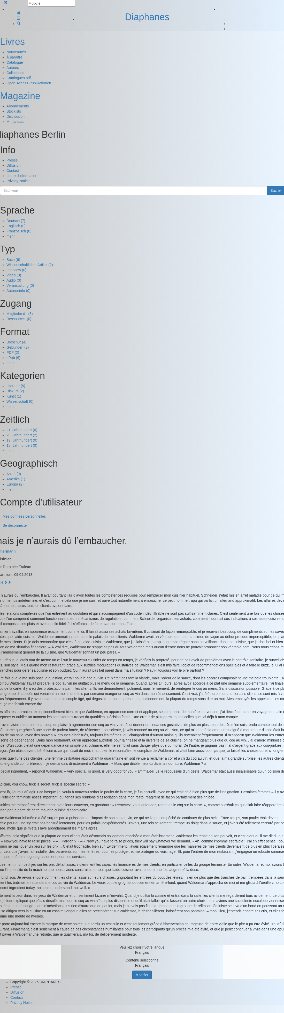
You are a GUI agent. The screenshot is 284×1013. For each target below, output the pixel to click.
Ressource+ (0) (18, 319)
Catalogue (14, 62)
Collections (15, 73)
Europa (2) (15, 484)
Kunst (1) (13, 396)
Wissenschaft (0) (19, 401)
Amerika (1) (15, 479)
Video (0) (13, 275)
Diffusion (13, 165)
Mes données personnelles (24, 516)
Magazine (20, 96)
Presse (12, 160)
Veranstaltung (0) (20, 285)
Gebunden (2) (17, 347)
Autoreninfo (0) (18, 291)
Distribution (15, 116)
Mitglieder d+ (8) (19, 314)
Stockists (13, 111)
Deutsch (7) (15, 221)
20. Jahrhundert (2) (21, 435)
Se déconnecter (15, 525)
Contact (12, 170)
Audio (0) (13, 280)
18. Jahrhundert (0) (21, 445)
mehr (10, 236)
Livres (12, 41)
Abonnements (17, 106)
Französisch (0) (18, 231)
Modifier (142, 975)
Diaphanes (147, 17)
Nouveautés (16, 52)
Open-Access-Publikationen (28, 83)
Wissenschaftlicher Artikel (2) (29, 265)
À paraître (14, 57)
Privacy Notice (17, 181)
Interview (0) (16, 270)
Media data (15, 122)
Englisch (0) (16, 226)
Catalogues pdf (18, 78)
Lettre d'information (21, 176)
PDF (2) (12, 352)
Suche (275, 190)
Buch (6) (13, 260)
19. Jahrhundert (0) (21, 440)
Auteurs (12, 67)
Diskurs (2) (15, 391)
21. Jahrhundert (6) (21, 430)
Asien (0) (13, 474)
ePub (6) (13, 358)
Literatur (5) (15, 386)
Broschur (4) (16, 342)
